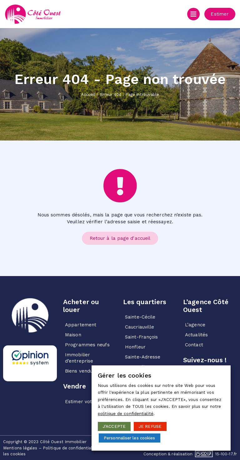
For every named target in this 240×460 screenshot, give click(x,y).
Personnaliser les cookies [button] (129, 438)
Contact (194, 345)
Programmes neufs (87, 345)
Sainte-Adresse (142, 357)
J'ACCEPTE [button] (114, 426)
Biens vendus (80, 371)
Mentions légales (20, 447)
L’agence (195, 325)
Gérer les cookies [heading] (124, 375)
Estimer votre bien (86, 401)
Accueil (88, 94)
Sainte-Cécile (140, 317)
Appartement (80, 325)
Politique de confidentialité (70, 447)
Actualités (196, 335)
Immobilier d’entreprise (79, 358)
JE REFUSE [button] (150, 426)
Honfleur (135, 347)
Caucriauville (139, 327)
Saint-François (141, 337)
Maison (73, 335)
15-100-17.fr (226, 453)
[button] (218, 14)
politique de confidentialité (125, 413)
